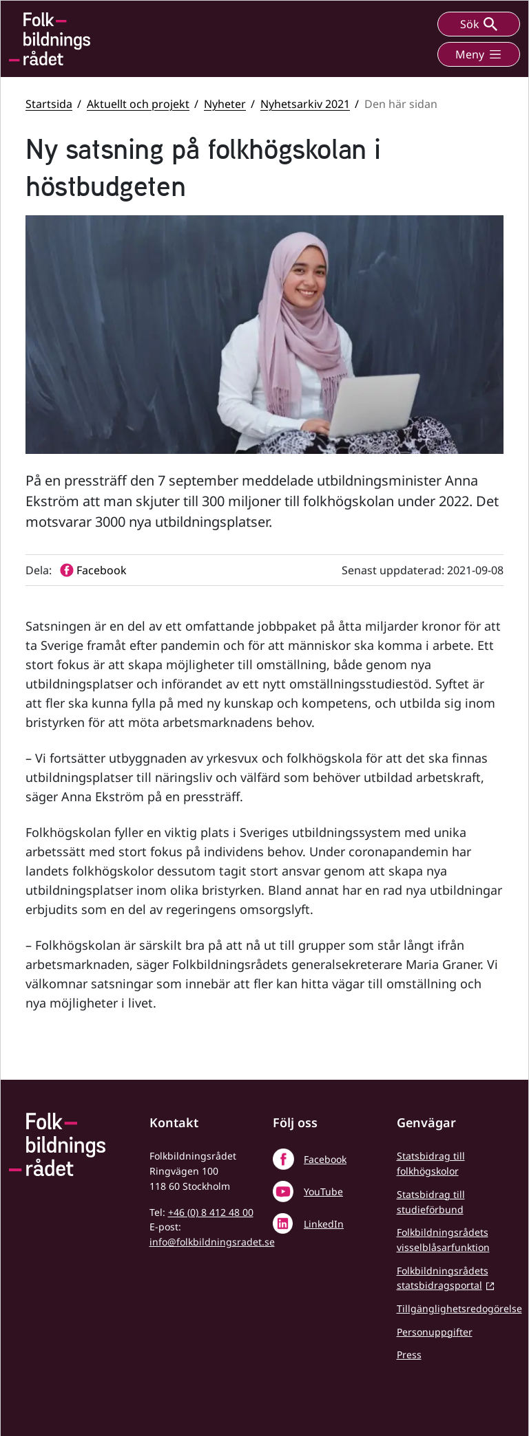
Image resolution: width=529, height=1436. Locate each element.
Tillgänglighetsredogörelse (459, 1308)
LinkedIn (324, 1223)
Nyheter (225, 103)
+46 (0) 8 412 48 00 (210, 1212)
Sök (478, 24)
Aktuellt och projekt (138, 103)
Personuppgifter (435, 1331)
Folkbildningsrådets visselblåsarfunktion (443, 1240)
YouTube (323, 1191)
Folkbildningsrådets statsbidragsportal (442, 1278)
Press (409, 1354)
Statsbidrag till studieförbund (431, 1202)
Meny (478, 54)
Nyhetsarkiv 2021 (305, 103)
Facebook (325, 1159)
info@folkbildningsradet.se (212, 1241)
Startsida (48, 103)
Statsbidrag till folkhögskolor (431, 1163)
